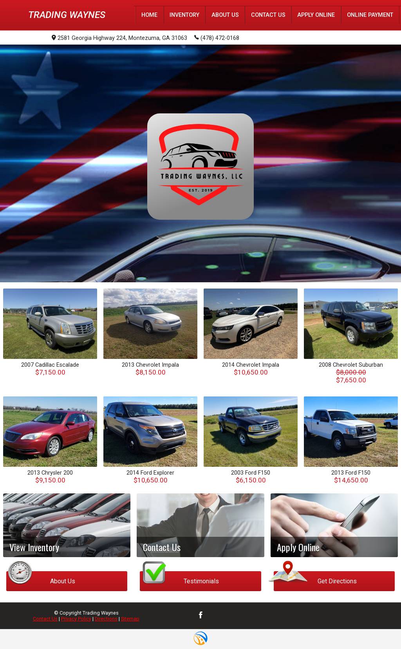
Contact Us (45, 619)
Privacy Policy (76, 619)
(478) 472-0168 (216, 37)
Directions (106, 619)
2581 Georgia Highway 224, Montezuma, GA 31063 (119, 38)
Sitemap (130, 619)
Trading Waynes (66, 14)
